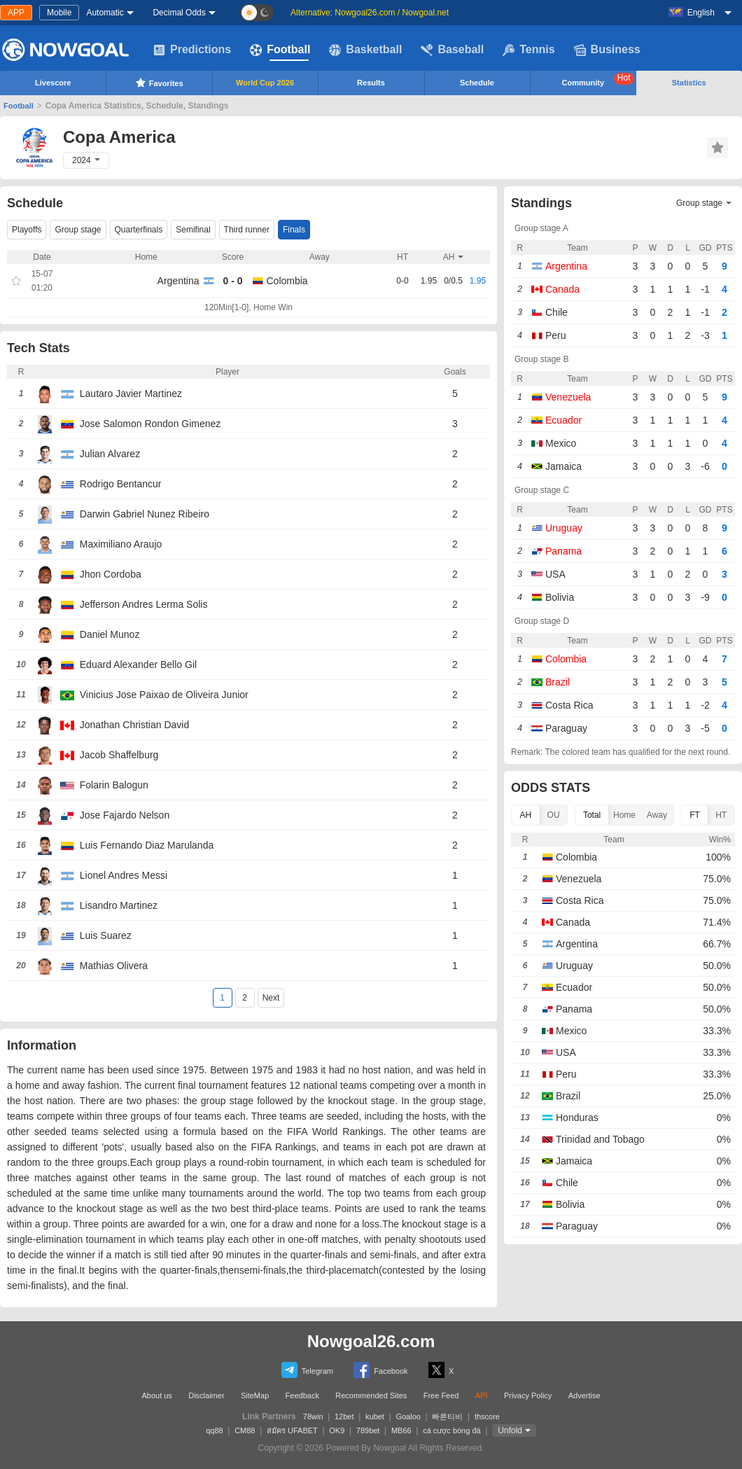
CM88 (244, 1430)
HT (721, 815)
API (481, 1395)
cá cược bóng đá (452, 1430)
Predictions (192, 49)
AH (526, 815)
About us (156, 1395)
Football (280, 49)
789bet (368, 1430)
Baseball (452, 49)
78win (313, 1416)
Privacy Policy (528, 1395)
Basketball (365, 49)
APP (16, 13)
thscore (487, 1416)
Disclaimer (206, 1395)
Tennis (528, 49)
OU (553, 815)
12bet (344, 1416)
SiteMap (255, 1395)
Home (624, 815)
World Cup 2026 (265, 82)
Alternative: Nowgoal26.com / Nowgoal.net (369, 13)
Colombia (287, 280)
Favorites (159, 82)
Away (657, 815)
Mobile (59, 13)
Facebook (380, 1370)
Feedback (302, 1395)
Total (592, 815)
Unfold (510, 1430)
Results (371, 82)
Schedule (477, 82)
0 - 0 (232, 280)
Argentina (179, 280)
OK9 (336, 1430)
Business (607, 49)
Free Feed (441, 1395)
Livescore (53, 82)
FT (695, 815)
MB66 (401, 1430)
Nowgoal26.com (371, 1341)
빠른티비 (447, 1416)
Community (598, 80)
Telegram (307, 1370)
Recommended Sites (371, 1395)
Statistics (689, 82)
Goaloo (408, 1416)
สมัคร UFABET (292, 1430)
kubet (374, 1416)
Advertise (584, 1395)
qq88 (214, 1430)
